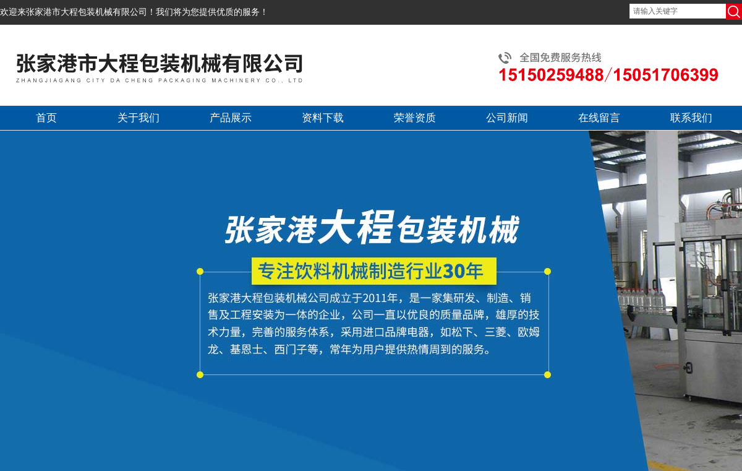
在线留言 (599, 118)
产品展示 (231, 118)
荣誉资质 (415, 118)
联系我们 (691, 118)
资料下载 (323, 118)
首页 (46, 118)
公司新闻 (507, 118)
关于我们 (138, 118)
